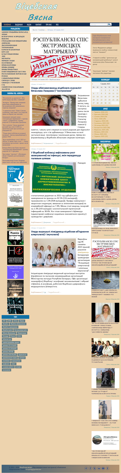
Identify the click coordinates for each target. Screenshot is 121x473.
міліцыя (22, 358)
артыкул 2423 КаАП (9, 354)
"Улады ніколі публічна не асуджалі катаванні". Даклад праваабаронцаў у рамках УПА (15, 135)
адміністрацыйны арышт (11, 342)
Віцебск (5, 324)
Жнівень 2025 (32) (101, 132)
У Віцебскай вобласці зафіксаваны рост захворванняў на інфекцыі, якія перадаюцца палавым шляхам (56, 155)
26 (117, 100)
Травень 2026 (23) (101, 112)
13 (94, 97)
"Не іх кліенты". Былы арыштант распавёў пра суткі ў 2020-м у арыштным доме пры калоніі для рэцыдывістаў (13, 127)
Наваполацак (22, 333)
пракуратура (16, 361)
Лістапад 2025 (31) (101, 125)
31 (109, 103)
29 (101, 103)
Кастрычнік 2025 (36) (102, 128)
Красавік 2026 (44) (101, 114)
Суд (44, 292)
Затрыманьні (48, 143)
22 (101, 100)
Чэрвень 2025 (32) (101, 136)
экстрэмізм (6, 370)
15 (101, 97)
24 (109, 100)
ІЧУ (4, 321)
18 (113, 97)
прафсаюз (6, 364)
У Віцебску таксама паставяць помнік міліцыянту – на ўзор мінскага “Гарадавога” (104, 423)
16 (105, 97)
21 (97, 100)
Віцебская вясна (26, 467)
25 (113, 100)
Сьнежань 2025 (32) (101, 123)
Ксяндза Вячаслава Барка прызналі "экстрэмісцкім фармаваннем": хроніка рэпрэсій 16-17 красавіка (15, 149)
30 (105, 103)
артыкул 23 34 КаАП (9, 348)
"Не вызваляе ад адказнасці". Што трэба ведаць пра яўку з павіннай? (14, 99)
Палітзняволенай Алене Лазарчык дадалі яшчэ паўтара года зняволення (15, 161)
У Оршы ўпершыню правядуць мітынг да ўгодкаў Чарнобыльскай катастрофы (104, 391)
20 (94, 100)
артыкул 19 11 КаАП (9, 345)
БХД (15, 321)
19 (117, 97)
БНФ (9, 321)
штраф (18, 367)
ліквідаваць (83, 252)
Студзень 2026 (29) (101, 121)
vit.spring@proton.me (33, 469)
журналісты (22, 354)
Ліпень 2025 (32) (100, 134)
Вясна (40, 17)
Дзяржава (47, 222)
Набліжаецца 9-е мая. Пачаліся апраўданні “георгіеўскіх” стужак (104, 231)
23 (105, 100)
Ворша (22, 321)
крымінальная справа (10, 358)
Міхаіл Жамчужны (9, 333)
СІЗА (19, 336)
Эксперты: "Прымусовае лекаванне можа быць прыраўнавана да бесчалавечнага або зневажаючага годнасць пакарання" (14, 105)
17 (109, 97)
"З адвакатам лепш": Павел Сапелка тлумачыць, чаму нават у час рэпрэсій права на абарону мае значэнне (15, 112)
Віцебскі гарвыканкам (10, 327)
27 (94, 103)
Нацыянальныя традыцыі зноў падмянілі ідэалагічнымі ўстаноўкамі (105, 360)
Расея (13, 336)
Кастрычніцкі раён (20, 330)
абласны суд (7, 339)
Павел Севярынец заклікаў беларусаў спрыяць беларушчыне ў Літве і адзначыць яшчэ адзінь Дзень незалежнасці (104, 197)
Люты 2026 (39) (100, 119)
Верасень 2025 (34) (101, 130)
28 (97, 103)
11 (113, 93)
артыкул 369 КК (8, 351)
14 (97, 97)
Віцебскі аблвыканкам (18, 324)
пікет (13, 364)
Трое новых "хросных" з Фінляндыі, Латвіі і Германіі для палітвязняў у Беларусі (14, 155)
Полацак (6, 336)
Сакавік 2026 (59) (100, 117)
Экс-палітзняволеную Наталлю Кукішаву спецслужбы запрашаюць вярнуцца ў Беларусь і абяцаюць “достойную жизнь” (105, 327)
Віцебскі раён (7, 330)
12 (117, 93)
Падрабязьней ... (62, 143)
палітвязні (6, 361)
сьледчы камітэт (8, 367)
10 (109, 93)
